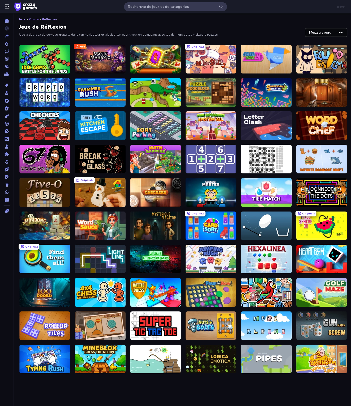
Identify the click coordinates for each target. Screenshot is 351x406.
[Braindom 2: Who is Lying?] (321, 359)
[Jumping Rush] (211, 259)
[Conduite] (6, 123)
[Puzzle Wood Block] (211, 92)
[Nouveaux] (6, 36)
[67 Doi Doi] (45, 159)
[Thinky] (6, 184)
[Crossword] (266, 159)
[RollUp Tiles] (45, 326)
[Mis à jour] (6, 51)
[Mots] (6, 139)
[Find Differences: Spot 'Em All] (211, 125)
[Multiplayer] (6, 66)
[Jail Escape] (155, 259)
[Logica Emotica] (211, 359)
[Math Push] (211, 159)
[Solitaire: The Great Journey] (155, 59)
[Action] (6, 85)
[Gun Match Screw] (321, 326)
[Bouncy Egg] (266, 226)
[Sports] (6, 169)
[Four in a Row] (211, 292)
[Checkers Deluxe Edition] (155, 192)
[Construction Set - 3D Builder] (100, 192)
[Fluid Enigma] (321, 59)
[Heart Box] (321, 259)
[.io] (6, 131)
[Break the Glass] (100, 159)
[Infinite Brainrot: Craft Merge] (321, 159)
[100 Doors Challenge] (321, 92)
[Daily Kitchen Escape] (100, 125)
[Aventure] (6, 101)
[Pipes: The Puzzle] (266, 359)
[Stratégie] (6, 177)
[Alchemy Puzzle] (155, 359)
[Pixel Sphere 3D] (321, 226)
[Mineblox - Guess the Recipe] (100, 359)
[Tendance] (6, 44)
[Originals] (6, 59)
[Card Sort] (211, 226)
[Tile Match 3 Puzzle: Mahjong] (266, 192)
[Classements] (6, 74)
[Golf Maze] (321, 292)
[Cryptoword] (45, 92)
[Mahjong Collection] (45, 226)
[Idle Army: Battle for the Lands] (45, 59)
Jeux (22, 19)
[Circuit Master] (211, 192)
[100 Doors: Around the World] (45, 292)
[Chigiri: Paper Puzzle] (100, 326)
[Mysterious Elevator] (155, 226)
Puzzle (34, 19)
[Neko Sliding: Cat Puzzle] (211, 59)
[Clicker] (6, 116)
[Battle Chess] (155, 292)
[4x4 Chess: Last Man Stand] (100, 292)
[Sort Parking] (155, 125)
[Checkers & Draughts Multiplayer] (45, 125)
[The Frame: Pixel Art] (266, 292)
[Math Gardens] (155, 159)
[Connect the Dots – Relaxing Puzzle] (321, 192)
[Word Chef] (321, 125)
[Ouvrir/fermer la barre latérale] (7, 6)
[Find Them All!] (45, 259)
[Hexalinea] (266, 259)
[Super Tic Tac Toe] (155, 326)
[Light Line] (100, 259)
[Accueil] (6, 21)
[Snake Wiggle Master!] (266, 92)
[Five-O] (45, 192)
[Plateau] (6, 146)
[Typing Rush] (45, 359)
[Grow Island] (155, 92)
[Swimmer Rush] (100, 92)
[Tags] (6, 211)
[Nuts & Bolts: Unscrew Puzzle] (211, 326)
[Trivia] (6, 200)
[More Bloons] (266, 326)
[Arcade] (6, 93)
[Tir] (6, 192)
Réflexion (49, 19)
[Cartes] (6, 108)
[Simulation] (6, 162)
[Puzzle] (6, 154)
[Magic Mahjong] (100, 59)
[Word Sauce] (100, 226)
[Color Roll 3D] (266, 59)
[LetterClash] (266, 125)
